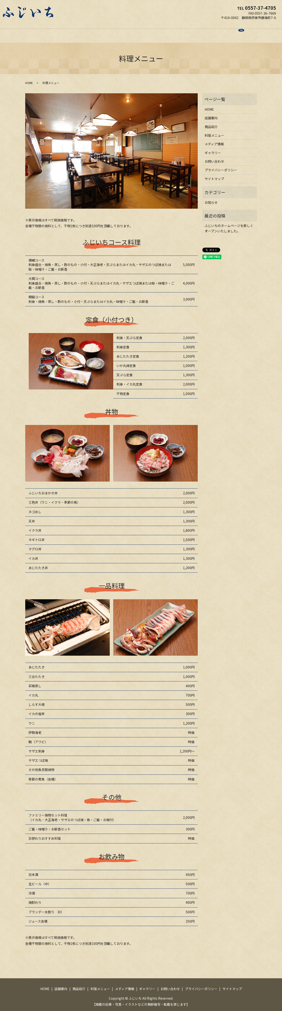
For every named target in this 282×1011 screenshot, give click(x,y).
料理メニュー (124, 31)
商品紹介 (101, 31)
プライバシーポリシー (221, 165)
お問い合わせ (199, 31)
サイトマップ (214, 174)
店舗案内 (82, 31)
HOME (64, 31)
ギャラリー (174, 31)
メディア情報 (150, 31)
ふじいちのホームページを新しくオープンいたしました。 (229, 224)
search (218, 31)
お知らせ (211, 198)
